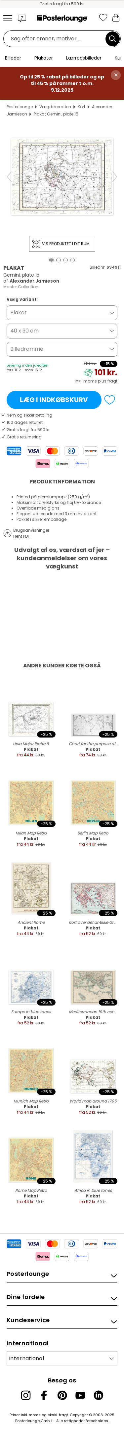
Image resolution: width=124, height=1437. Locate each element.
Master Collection (20, 287)
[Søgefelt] (56, 38)
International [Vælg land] (26, 1358)
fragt (63, 1414)
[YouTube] (80, 1395)
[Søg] (112, 39)
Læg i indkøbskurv (54, 399)
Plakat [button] (18, 312)
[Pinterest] (62, 1395)
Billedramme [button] (26, 349)
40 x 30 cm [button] (24, 331)
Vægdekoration (55, 107)
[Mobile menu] (7, 18)
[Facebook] (44, 1395)
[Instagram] (26, 1395)
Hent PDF (21, 536)
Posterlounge (20, 107)
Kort (81, 107)
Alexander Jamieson (34, 281)
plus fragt (107, 381)
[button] (22, 18)
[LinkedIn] (98, 1395)
